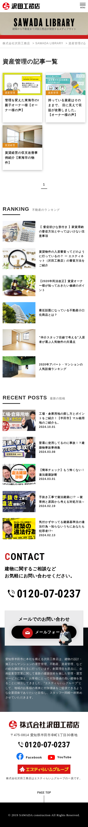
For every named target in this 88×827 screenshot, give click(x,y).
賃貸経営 (10, 145)
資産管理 (10, 92)
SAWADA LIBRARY (49, 43)
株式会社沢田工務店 (16, 43)
